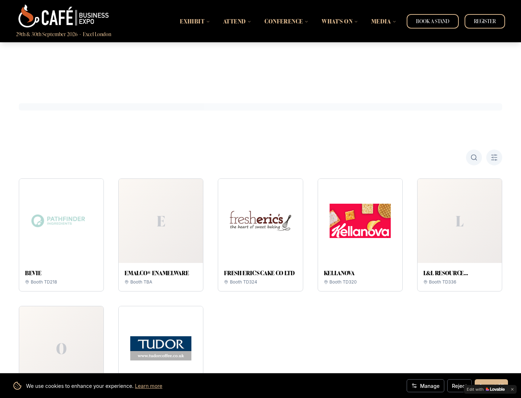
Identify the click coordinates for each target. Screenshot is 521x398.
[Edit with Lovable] (486, 389)
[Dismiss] (512, 389)
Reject (459, 386)
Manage (425, 386)
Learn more (148, 386)
